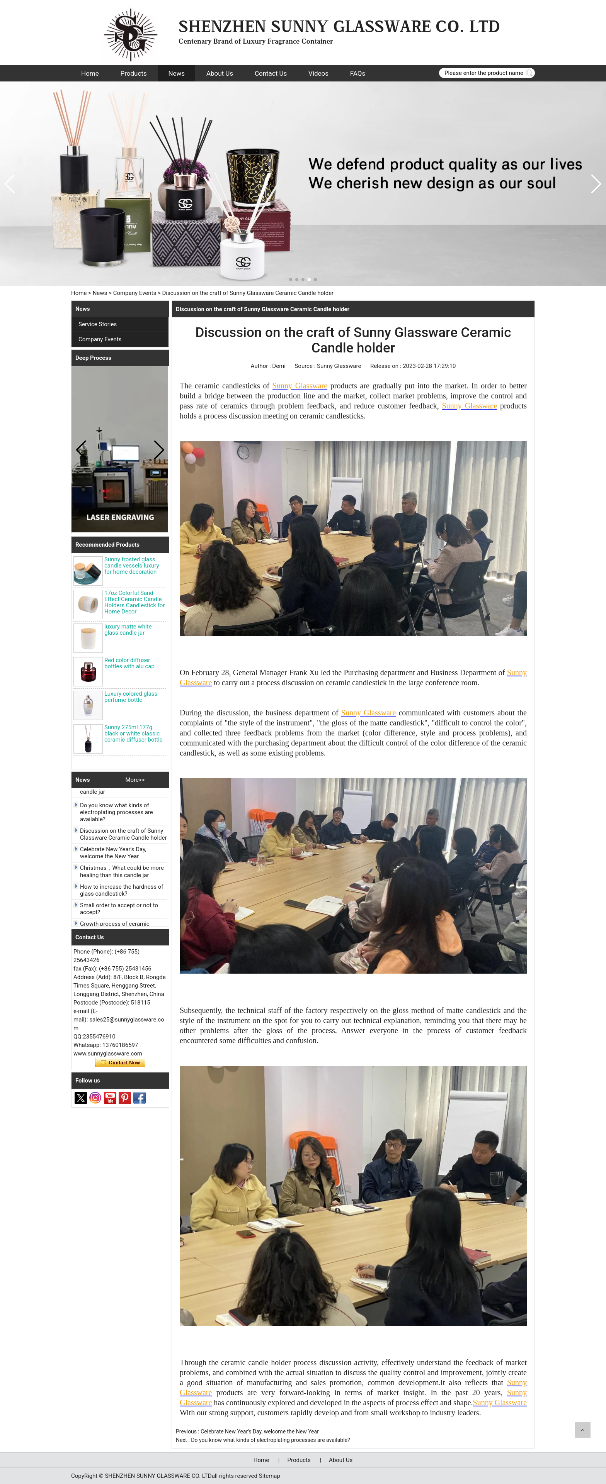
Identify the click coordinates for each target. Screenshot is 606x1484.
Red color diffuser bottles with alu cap (129, 663)
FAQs (357, 73)
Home (90, 73)
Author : (261, 366)
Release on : (386, 366)
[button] (290, 279)
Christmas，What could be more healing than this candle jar (122, 873)
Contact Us (271, 73)
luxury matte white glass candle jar (128, 629)
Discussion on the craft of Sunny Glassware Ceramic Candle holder (123, 836)
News (176, 73)
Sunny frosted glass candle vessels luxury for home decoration (131, 565)
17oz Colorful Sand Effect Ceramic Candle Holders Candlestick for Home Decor (134, 602)
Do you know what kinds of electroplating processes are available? (116, 814)
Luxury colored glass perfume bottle (130, 696)
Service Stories (97, 324)
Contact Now (120, 1063)
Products (133, 73)
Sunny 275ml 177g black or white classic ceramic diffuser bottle (133, 733)
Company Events (135, 293)
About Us (219, 73)
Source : (305, 366)
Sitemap (269, 1475)
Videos (318, 73)
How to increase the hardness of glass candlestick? (121, 892)
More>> (135, 779)
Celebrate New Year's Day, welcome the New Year (113, 855)
